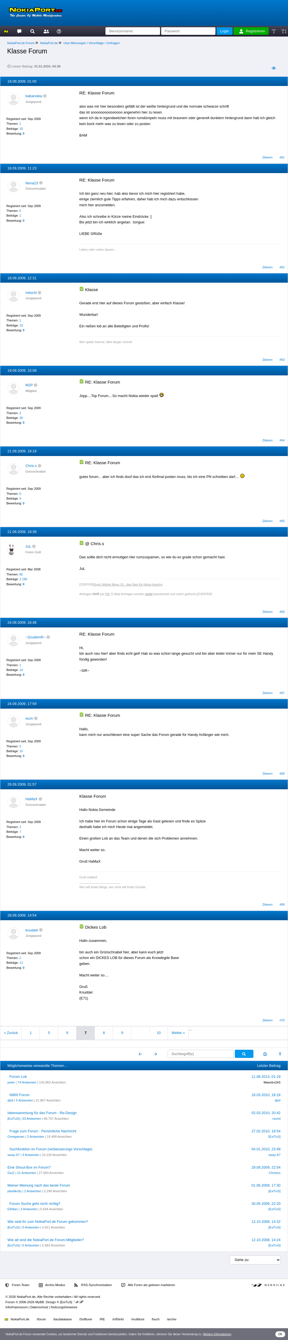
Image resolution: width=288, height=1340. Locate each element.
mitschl (31, 293)
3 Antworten (28, 1209)
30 (21, 418)
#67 (282, 693)
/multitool (137, 1319)
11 (21, 962)
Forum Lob (18, 1076)
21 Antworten (26, 1173)
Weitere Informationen (217, 1334)
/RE (102, 1319)
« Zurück (11, 1033)
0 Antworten (30, 1227)
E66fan (13, 1209)
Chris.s (31, 466)
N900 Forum (20, 1095)
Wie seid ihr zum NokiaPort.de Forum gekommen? (48, 1221)
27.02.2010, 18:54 (265, 1131)
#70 (282, 1020)
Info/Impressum (16, 1307)
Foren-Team (17, 1285)
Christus (274, 1173)
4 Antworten (30, 1155)
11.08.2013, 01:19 (265, 1076)
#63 (282, 359)
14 (21, 670)
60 (21, 574)
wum (29, 718)
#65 (282, 521)
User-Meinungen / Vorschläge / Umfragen (92, 43)
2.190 (23, 579)
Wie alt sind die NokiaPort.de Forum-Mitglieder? (46, 1240)
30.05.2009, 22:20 (265, 1203)
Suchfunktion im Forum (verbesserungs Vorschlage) (51, 1149)
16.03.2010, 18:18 (265, 1095)
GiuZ (11, 1173)
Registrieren (252, 31)
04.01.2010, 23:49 (265, 1149)
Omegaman (16, 1136)
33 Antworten (31, 1118)
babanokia (34, 96)
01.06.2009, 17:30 (265, 1185)
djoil (10, 1100)
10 (21, 128)
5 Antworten (24, 1100)
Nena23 (32, 183)
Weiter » (178, 1033)
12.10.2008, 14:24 (265, 1240)
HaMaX (32, 799)
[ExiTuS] (14, 1118)
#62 (282, 267)
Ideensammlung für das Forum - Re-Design (42, 1113)
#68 (282, 773)
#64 (282, 440)
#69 (282, 904)
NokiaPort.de (49, 43)
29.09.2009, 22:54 (265, 1167)
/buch (155, 1319)
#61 (282, 157)
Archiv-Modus (52, 1285)
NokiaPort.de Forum (21, 43)
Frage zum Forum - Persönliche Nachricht (43, 1131)
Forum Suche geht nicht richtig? (35, 1203)
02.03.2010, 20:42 (265, 1113)
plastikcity (15, 1191)
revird (277, 1118)
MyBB (39, 1302)
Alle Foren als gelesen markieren (148, 1285)
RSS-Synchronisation (93, 1285)
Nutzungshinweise (64, 1307)
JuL (28, 546)
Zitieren (267, 157)
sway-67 (14, 1155)
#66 (282, 611)
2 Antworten (35, 1136)
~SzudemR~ (36, 637)
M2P (29, 385)
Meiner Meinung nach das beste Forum (39, 1185)
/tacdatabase (62, 1319)
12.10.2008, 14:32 (265, 1221)
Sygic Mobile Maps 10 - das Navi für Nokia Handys (128, 584)
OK (280, 1334)
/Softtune (85, 1319)
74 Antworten (26, 1082)
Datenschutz (39, 1307)
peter (11, 1082)
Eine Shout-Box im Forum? (29, 1167)
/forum (41, 1319)
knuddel (32, 930)
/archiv (171, 1319)
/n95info (118, 1319)
